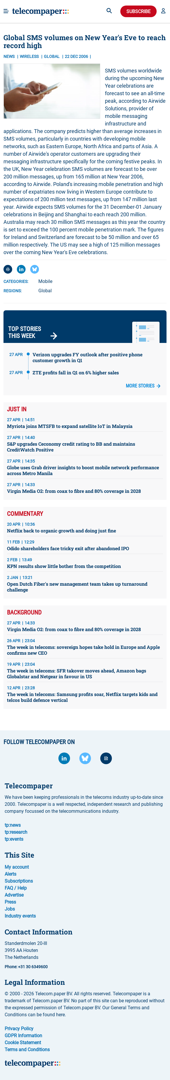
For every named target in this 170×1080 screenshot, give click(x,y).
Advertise (14, 895)
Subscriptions (19, 881)
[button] (163, 11)
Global (45, 290)
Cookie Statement (23, 1042)
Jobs (10, 909)
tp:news (13, 825)
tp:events (14, 839)
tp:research (16, 832)
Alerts (10, 874)
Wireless (30, 56)
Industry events (20, 916)
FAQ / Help (16, 888)
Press (10, 902)
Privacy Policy (19, 1028)
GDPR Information (23, 1035)
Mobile (45, 281)
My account (17, 867)
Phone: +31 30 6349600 (26, 966)
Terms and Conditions (27, 1049)
